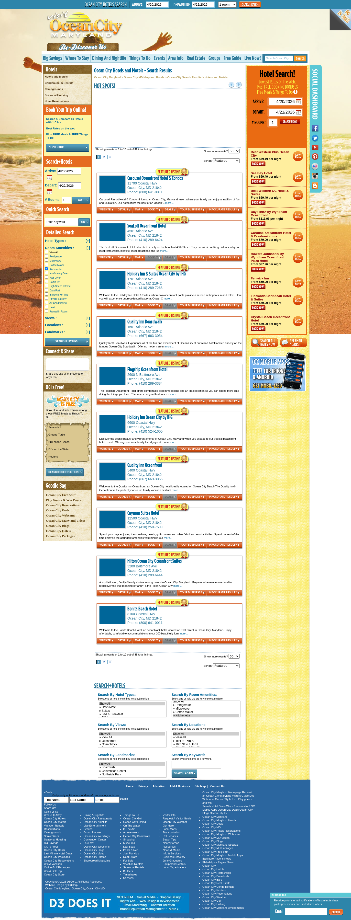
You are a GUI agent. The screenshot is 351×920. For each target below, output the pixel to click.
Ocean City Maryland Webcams (221, 834)
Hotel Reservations (57, 101)
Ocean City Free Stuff (61, 495)
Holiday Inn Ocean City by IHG (150, 417)
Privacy (143, 786)
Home (130, 786)
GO (290, 121)
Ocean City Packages (60, 536)
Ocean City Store (54, 874)
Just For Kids (131, 853)
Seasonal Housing (56, 95)
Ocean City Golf (132, 818)
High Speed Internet (60, 286)
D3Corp (71, 881)
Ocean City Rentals (214, 890)
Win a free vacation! (238, 806)
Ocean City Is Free (226, 799)
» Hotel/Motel (132, 707)
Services (128, 877)
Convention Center (95, 839)
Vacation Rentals (54, 825)
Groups (214, 58)
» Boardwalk (132, 767)
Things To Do (140, 58)
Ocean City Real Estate (216, 883)
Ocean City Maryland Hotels (219, 820)
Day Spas (129, 846)
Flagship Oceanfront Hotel (147, 369)
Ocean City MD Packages (217, 848)
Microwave (55, 260)
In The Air (129, 829)
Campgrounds (54, 89)
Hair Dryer (55, 277)
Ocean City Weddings (97, 836)
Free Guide (232, 58)
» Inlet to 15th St (206, 741)
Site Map (200, 786)
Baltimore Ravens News (216, 858)
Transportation (171, 832)
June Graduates (172, 860)
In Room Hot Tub (59, 294)
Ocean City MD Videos (216, 837)
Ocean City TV (218, 813)
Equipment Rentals (174, 863)
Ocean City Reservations (62, 505)
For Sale (128, 860)
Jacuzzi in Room (58, 311)
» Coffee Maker (206, 712)
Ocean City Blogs (57, 526)
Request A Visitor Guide (177, 818)
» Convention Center (132, 771)
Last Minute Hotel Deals (58, 853)
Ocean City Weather (175, 821)
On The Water (131, 825)
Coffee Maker (57, 265)
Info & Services (172, 853)
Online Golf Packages (57, 867)
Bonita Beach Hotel (142, 608)
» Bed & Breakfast (132, 714)
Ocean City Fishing (134, 821)
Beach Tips (169, 839)
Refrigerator (56, 256)
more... (169, 202)
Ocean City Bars (212, 879)
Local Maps (169, 829)
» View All (132, 737)
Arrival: (138, 4)
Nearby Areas (171, 842)
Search (300, 58)
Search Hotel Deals (214, 806)
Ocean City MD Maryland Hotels (144, 77)
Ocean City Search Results (184, 77)
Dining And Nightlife (109, 58)
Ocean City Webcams (60, 515)
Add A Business (180, 786)
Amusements (131, 832)
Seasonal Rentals (133, 867)
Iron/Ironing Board (59, 273)
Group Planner (92, 832)
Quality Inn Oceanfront (144, 465)
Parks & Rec (130, 850)
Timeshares (130, 874)
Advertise (159, 786)
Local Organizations (174, 867)
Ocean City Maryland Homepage (221, 792)
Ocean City (78, 888)
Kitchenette (56, 269)
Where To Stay (77, 58)
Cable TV (55, 282)
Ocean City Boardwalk (136, 836)
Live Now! (252, 58)
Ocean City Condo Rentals (218, 886)
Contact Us (217, 786)
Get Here (168, 825)
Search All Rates (264, 342)
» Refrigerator (206, 705)
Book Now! (258, 163)
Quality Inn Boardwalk (144, 321)
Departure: (182, 4)
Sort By (222, 160)
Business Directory (174, 856)
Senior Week (51, 836)
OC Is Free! (51, 846)
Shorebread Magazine (97, 860)
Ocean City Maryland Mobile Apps (222, 855)
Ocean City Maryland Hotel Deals (298, 156)
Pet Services (170, 836)
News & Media (171, 850)
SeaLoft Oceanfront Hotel (146, 226)
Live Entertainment (95, 825)
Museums (129, 842)
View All (51, 252)
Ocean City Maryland (107, 77)
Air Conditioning (58, 303)
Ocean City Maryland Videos (65, 520)
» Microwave (206, 708)
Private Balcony (58, 299)
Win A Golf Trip (53, 871)
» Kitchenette (206, 715)
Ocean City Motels (55, 821)
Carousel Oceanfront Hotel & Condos (155, 178)
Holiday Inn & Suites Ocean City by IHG (156, 273)
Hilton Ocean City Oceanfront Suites (154, 561)
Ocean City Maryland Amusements (223, 907)
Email (279, 911)
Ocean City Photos (95, 856)
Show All (132, 703)
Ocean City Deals (57, 510)
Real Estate (196, 58)
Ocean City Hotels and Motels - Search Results (133, 70)
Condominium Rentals (59, 82)
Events (159, 58)
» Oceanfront (132, 741)
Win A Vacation (53, 863)
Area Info (176, 58)
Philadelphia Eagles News (217, 862)
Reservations (52, 829)
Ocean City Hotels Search (106, 4)
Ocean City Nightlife (95, 821)
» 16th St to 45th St (206, 744)
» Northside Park (132, 774)
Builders (128, 871)
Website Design (54, 885)
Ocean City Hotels (58, 531)
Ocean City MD (96, 888)
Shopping (129, 839)
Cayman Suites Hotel (143, 513)
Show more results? (222, 151)
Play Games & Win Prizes (63, 500)
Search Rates (250, 4)
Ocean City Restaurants (98, 818)
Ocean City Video (94, 853)
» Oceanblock (132, 744)
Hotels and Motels (56, 76)
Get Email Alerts (293, 342)
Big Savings (52, 58)
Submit (336, 912)
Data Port (55, 290)
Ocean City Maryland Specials (220, 844)
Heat (52, 307)
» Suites (132, 711)
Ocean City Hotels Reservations (221, 830)
